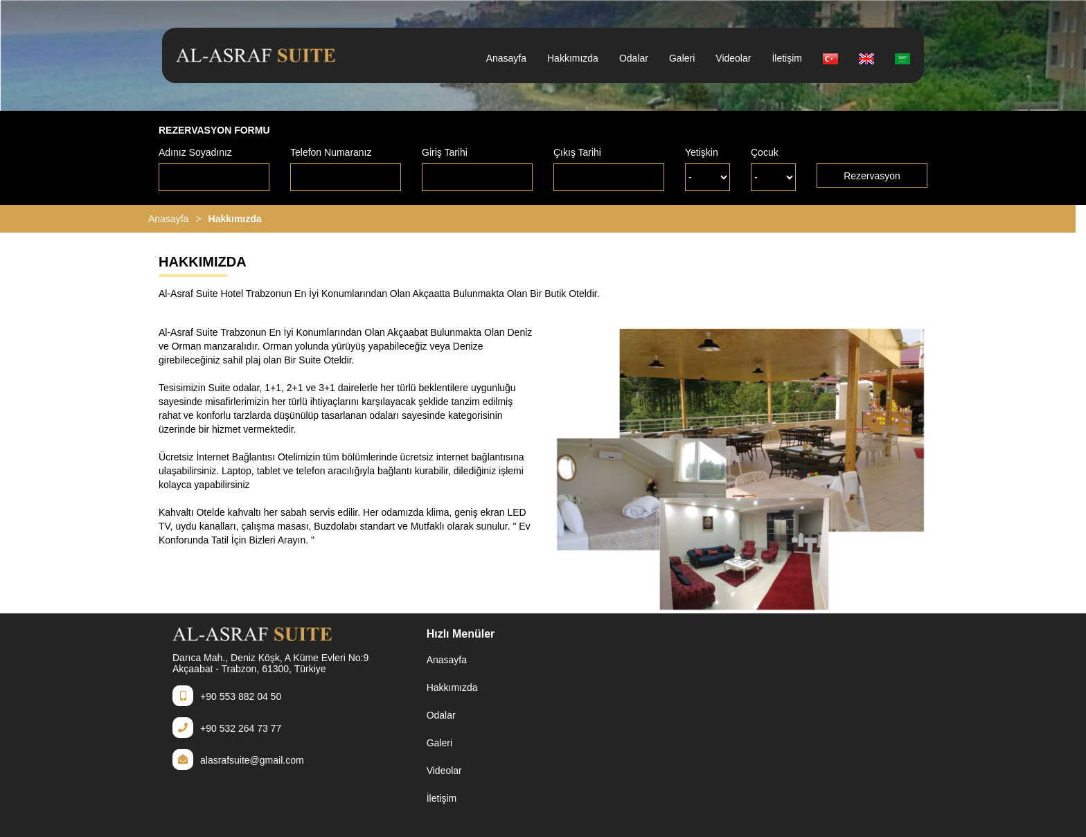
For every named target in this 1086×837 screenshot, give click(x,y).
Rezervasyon (872, 175)
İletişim (787, 58)
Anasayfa (506, 58)
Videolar (733, 58)
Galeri (682, 58)
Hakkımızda (572, 58)
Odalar (633, 58)
